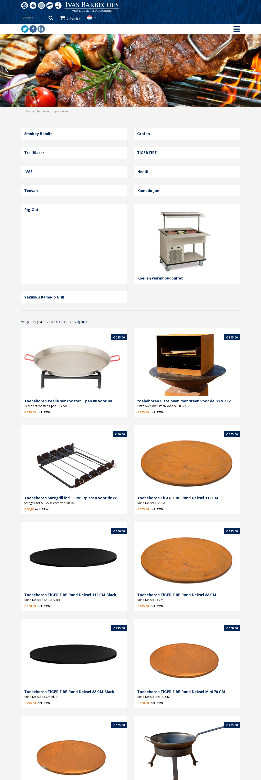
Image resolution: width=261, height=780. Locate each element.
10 (70, 322)
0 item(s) (73, 18)
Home (30, 111)
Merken (65, 111)
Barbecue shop (47, 111)
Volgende (81, 322)
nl (89, 17)
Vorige (25, 322)
